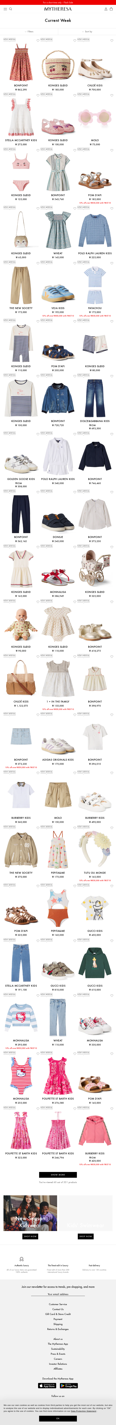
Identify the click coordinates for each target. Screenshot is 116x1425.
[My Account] (106, 9)
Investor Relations (58, 1363)
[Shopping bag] (111, 9)
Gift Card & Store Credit (58, 1314)
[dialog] (58, 1412)
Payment (58, 1319)
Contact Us (58, 1309)
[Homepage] (58, 9)
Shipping (58, 1324)
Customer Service (58, 1304)
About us (58, 1339)
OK (58, 1418)
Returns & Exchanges (58, 1329)
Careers (58, 1358)
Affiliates (58, 1368)
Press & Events (58, 1353)
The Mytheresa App (58, 1343)
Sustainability (58, 1348)
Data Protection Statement (83, 1411)
